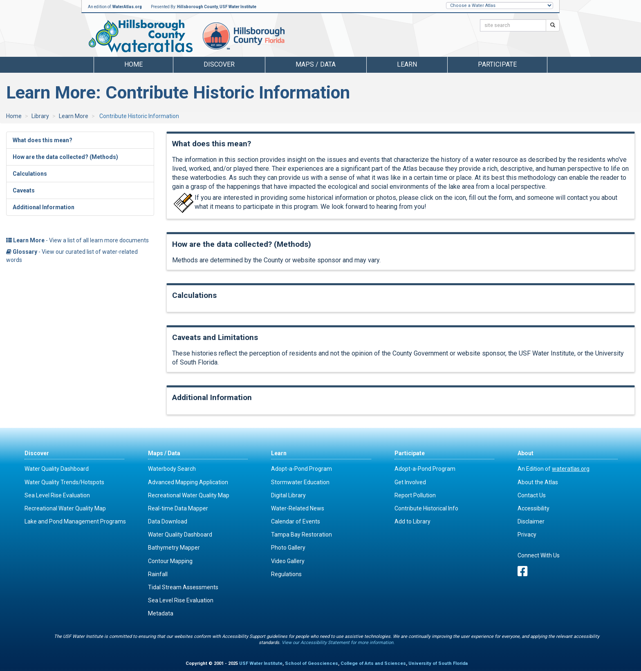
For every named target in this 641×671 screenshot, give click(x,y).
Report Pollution (415, 495)
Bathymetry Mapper (174, 547)
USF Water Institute (238, 6)
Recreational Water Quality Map (65, 508)
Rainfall (158, 574)
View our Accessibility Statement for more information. (338, 642)
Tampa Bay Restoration (301, 534)
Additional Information (43, 207)
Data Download (167, 521)
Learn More (73, 116)
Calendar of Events (295, 521)
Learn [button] (407, 64)
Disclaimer (531, 521)
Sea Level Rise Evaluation (57, 495)
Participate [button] (497, 64)
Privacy (527, 534)
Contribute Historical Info (426, 508)
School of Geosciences (311, 663)
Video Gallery (288, 561)
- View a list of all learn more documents (77, 240)
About (525, 453)
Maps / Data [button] (316, 64)
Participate (409, 453)
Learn (279, 453)
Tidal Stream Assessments (183, 587)
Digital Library (288, 495)
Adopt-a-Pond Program (301, 468)
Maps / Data (164, 453)
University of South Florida (438, 663)
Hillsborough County (197, 6)
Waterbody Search (172, 468)
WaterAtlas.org (127, 6)
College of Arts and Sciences (373, 663)
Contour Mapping (170, 561)
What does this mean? (42, 140)
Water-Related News (297, 508)
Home (133, 64)
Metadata (160, 613)
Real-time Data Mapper (178, 508)
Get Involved (410, 482)
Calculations (30, 173)
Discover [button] (219, 64)
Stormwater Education (300, 482)
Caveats (24, 190)
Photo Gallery (288, 547)
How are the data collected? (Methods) (65, 157)
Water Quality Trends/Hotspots (64, 482)
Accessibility (533, 508)
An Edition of (553, 468)
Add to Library (412, 521)
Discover (37, 453)
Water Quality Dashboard (57, 468)
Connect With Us (539, 555)
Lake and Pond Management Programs (75, 521)
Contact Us (532, 495)
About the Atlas (538, 482)
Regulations (286, 574)
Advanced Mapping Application (188, 482)
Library (40, 116)
